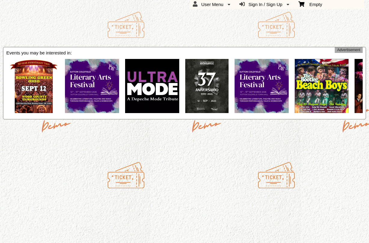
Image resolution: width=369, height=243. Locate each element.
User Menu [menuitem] (211, 4)
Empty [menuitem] (310, 4)
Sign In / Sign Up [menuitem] (264, 4)
